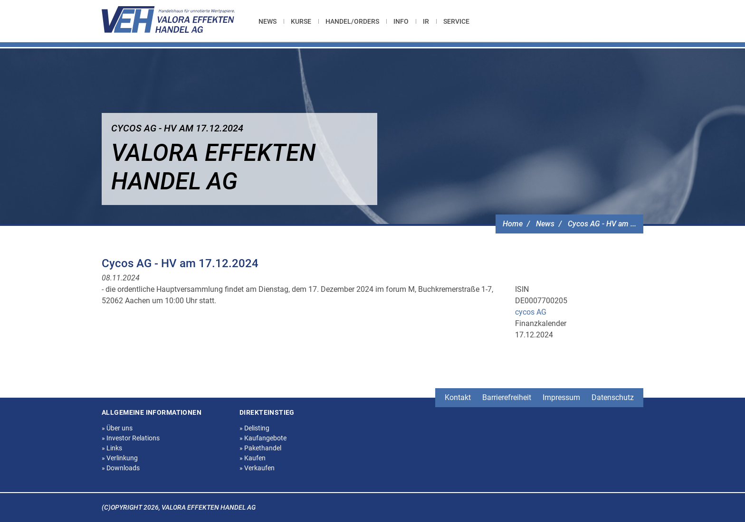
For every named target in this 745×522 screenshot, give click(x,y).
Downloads (121, 468)
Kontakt (458, 397)
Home (513, 223)
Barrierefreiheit (506, 397)
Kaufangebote (263, 438)
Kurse (301, 21)
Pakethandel (260, 448)
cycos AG (530, 312)
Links (112, 448)
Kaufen (252, 458)
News (267, 21)
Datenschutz (613, 397)
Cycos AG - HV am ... (602, 223)
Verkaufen (257, 468)
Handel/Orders (352, 21)
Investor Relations (131, 438)
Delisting (254, 428)
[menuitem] (271, 21)
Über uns (117, 428)
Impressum (561, 397)
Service (456, 21)
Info (401, 21)
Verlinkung (120, 458)
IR (426, 21)
